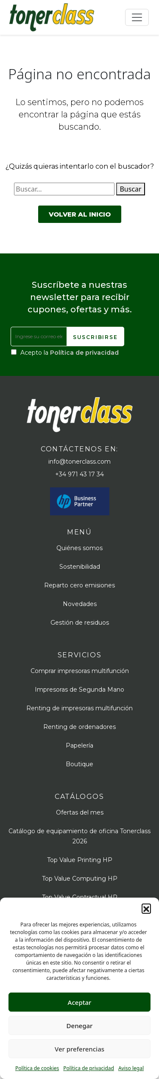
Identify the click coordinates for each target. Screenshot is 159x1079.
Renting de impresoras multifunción (79, 708)
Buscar (130, 189)
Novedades (80, 604)
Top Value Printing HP (79, 860)
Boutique (79, 764)
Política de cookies (37, 1068)
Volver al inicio (80, 214)
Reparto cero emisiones (79, 585)
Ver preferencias (79, 1049)
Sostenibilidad (79, 566)
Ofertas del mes (79, 812)
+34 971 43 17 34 (79, 474)
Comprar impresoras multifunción (80, 671)
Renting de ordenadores (79, 727)
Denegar (80, 1025)
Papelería (79, 745)
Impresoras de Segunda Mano (79, 689)
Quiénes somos (79, 548)
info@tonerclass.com (79, 461)
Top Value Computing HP (79, 878)
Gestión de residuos (79, 622)
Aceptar (80, 1002)
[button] (146, 908)
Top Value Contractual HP (79, 897)
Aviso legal (131, 1068)
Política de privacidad (88, 1068)
